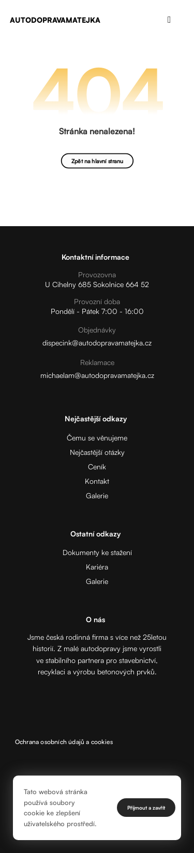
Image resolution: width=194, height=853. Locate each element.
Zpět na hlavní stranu (97, 160)
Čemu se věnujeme (97, 437)
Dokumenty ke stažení (97, 552)
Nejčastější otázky (97, 452)
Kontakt (97, 481)
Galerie (97, 495)
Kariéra (97, 566)
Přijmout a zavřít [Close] (146, 807)
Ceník (97, 466)
